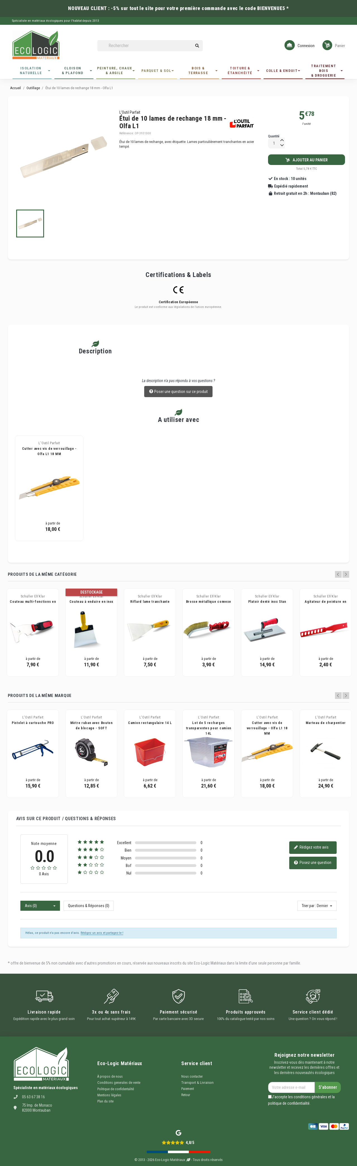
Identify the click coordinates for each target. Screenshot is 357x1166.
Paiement (187, 1089)
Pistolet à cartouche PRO (33, 723)
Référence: (126, 133)
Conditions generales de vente (118, 1083)
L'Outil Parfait (129, 112)
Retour (185, 1095)
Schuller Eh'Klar (33, 596)
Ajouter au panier (307, 160)
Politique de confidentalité (115, 1089)
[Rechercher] (150, 46)
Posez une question (312, 863)
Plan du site (105, 1101)
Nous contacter (192, 1076)
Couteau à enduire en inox (91, 602)
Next (345, 574)
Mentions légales (109, 1095)
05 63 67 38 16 (33, 1097)
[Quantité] (274, 143)
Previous (338, 574)
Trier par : (309, 905)
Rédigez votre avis (311, 847)
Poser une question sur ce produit (178, 392)
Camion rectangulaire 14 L (150, 723)
